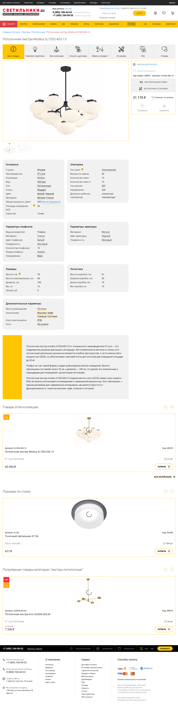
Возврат (40, 2)
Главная (7, 32)
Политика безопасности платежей (132, 679)
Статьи (84, 691)
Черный (49, 193)
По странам (50, 670)
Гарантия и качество (90, 670)
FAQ (83, 682)
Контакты (105, 2)
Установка (65, 2)
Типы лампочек (88, 694)
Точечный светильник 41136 (21, 536)
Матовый (42, 244)
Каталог (9, 24)
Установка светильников (91, 667)
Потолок (41, 308)
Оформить (165, 649)
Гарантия (28, 2)
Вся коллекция (164, 476)
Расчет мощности (51, 201)
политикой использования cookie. (133, 692)
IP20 (39, 320)
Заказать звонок (34, 648)
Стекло (50, 197)
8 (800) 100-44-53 (71, 12)
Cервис (85, 659)
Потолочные (38, 32)
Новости (85, 688)
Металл (41, 197)
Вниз (40, 255)
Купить (164, 466)
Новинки (49, 676)
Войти (172, 2)
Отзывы (52, 2)
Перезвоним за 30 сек (109, 8)
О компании (52, 659)
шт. (144, 648)
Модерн (41, 189)
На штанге (42, 324)
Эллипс (41, 251)
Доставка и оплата (11, 2)
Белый (40, 193)
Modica (41, 177)
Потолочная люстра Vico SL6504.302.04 (27, 614)
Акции (48, 679)
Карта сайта (50, 682)
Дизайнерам (80, 2)
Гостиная (52, 316)
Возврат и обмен (88, 673)
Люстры (26, 32)
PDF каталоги (87, 697)
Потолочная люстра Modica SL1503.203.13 (29, 451)
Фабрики (49, 667)
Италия (41, 169)
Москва (68, 9)
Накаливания (109, 169)
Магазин (42, 312)
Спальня (41, 316)
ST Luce (41, 173)
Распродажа (50, 673)
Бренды (93, 2)
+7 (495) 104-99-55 (72, 15)
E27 (103, 185)
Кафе (50, 312)
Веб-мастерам (87, 676)
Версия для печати (147, 64)
